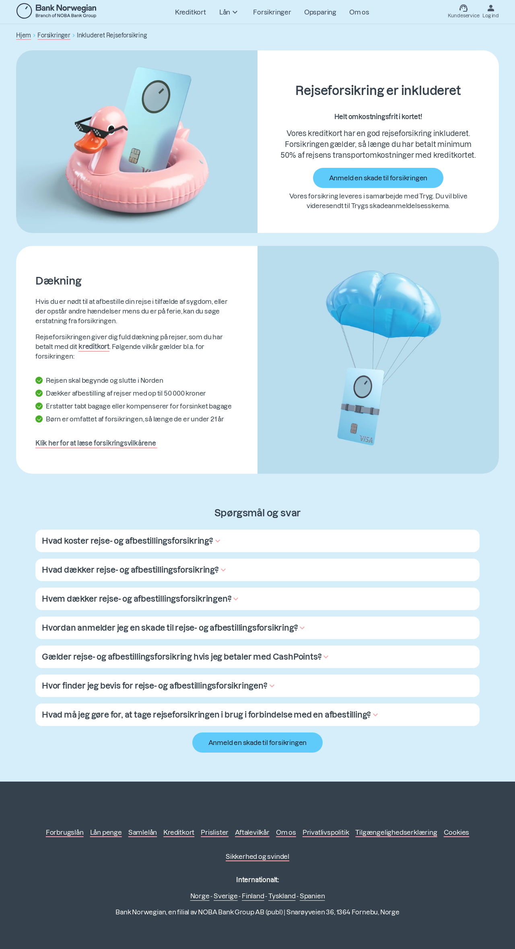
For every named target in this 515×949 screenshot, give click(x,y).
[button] (132, 541)
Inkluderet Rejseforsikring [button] (112, 35)
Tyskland (281, 895)
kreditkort (93, 346)
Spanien (312, 895)
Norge (200, 895)
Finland (253, 895)
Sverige (226, 895)
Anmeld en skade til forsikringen (378, 178)
